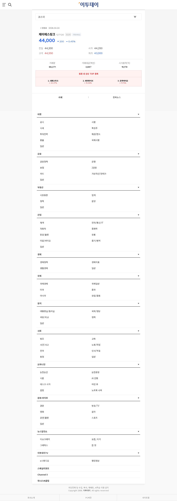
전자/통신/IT (97, 222)
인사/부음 (96, 350)
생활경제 (44, 268)
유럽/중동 (96, 295)
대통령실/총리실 (47, 311)
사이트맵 (145, 497)
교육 (94, 338)
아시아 (43, 295)
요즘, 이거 (96, 439)
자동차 (43, 228)
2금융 (94, 167)
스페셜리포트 (43, 468)
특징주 (95, 128)
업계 (94, 195)
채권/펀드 (96, 134)
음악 (94, 411)
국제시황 (95, 140)
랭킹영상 (95, 460)
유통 (94, 234)
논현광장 (95, 372)
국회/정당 (96, 311)
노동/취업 (96, 344)
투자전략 (44, 134)
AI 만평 (95, 378)
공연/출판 (44, 417)
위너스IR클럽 (43, 480)
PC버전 (88, 497)
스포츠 (95, 417)
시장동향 (44, 195)
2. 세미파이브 (88, 80)
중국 (94, 289)
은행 (94, 161)
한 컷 (94, 445)
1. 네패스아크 (53, 80)
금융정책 (44, 161)
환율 (42, 140)
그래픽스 (44, 445)
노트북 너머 (97, 390)
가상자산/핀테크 (99, 173)
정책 (42, 201)
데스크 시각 (45, 384)
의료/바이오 (45, 240)
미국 (42, 289)
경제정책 (44, 262)
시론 (42, 378)
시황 (94, 122)
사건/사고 (44, 344)
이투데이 (86, 490)
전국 (42, 350)
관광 (42, 405)
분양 (94, 201)
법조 (42, 338)
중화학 (95, 228)
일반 (42, 146)
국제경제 (44, 283)
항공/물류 (44, 234)
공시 (42, 122)
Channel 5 (42, 474)
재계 (42, 222)
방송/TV (95, 405)
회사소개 (31, 497)
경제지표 (95, 262)
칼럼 (42, 390)
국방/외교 (44, 317)
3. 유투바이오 (123, 80)
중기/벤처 (96, 240)
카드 (42, 173)
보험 (42, 167)
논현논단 (44, 372)
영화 (42, 411)
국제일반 (95, 283)
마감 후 (95, 384)
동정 (42, 356)
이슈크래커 (45, 439)
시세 (42, 128)
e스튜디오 (44, 460)
